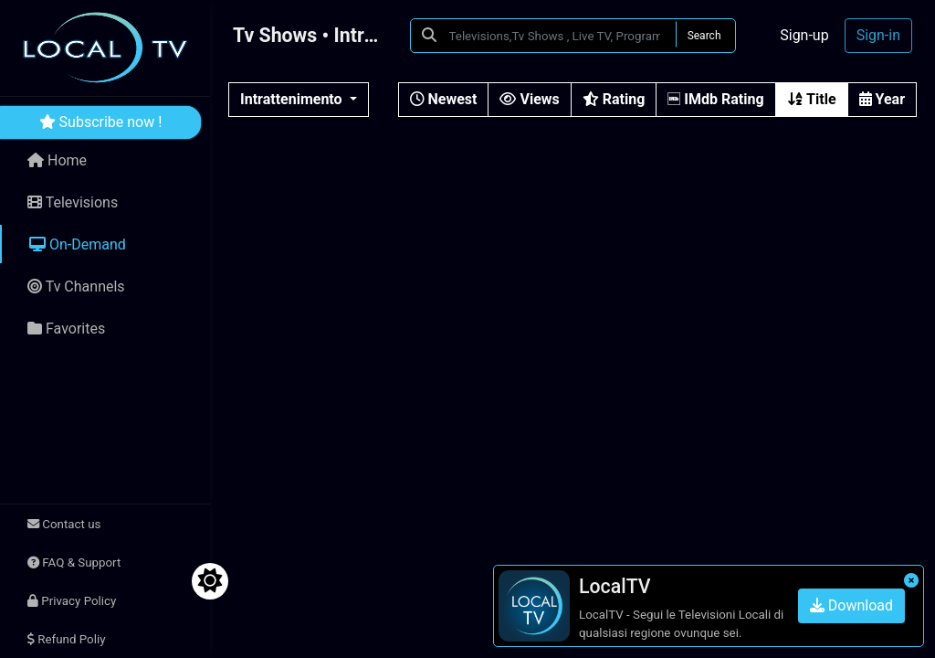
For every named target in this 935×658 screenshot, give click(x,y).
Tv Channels (76, 286)
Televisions (72, 202)
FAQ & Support (74, 562)
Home (57, 160)
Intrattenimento (293, 99)
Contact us (63, 524)
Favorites (66, 328)
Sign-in (878, 35)
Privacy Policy (71, 601)
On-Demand (77, 244)
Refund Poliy (66, 639)
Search (704, 35)
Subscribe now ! (101, 122)
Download (851, 605)
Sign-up (804, 35)
